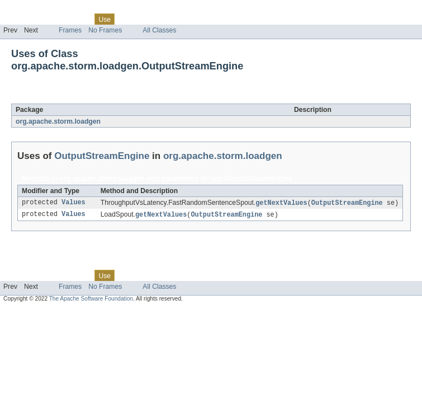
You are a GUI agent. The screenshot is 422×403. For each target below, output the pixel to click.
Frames (70, 30)
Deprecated (159, 19)
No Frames (105, 30)
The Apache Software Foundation (91, 300)
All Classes (159, 30)
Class (80, 19)
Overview (17, 19)
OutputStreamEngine (111, 97)
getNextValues (281, 203)
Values (73, 203)
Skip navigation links (30, 9)
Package (52, 19)
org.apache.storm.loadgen (58, 121)
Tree (128, 19)
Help (213, 19)
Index (191, 19)
